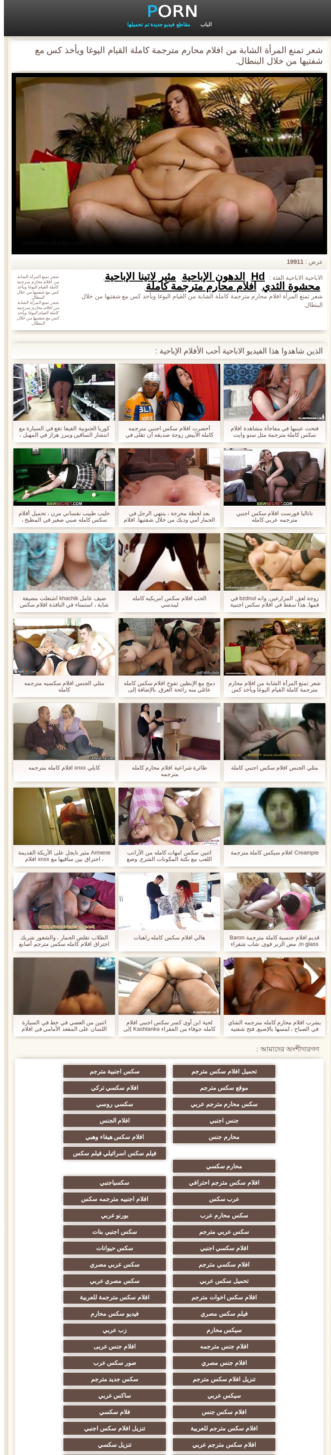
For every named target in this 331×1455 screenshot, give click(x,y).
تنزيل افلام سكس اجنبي (165, 1313)
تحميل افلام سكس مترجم (250, 1071)
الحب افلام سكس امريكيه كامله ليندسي (165, 601)
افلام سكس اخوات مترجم (81, 1215)
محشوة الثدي (287, 286)
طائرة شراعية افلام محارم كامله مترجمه (165, 770)
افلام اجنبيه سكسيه (165, 1395)
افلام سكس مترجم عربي (81, 1313)
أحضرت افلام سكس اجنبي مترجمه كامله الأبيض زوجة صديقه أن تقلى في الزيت (166, 431)
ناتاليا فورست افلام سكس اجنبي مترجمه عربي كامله (270, 516)
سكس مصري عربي (166, 1215)
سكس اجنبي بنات (165, 1182)
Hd (254, 276)
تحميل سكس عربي (250, 1215)
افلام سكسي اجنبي (81, 1182)
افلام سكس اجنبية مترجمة (250, 1379)
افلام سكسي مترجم (165, 1198)
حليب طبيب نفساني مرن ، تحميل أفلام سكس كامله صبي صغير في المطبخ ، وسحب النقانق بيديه (60, 516)
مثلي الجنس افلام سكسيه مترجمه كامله (60, 686)
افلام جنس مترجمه (81, 1248)
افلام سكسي (81, 1346)
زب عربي (165, 1248)
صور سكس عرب (81, 1264)
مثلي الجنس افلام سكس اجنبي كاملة (270, 767)
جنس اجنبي (250, 1104)
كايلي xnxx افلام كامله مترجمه (60, 767)
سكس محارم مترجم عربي (166, 1087)
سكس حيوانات (250, 1198)
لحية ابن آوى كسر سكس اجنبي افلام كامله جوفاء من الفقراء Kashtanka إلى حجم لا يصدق (165, 1025)
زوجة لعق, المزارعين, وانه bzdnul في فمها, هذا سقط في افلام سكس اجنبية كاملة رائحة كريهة (270, 601)
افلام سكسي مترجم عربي (81, 1395)
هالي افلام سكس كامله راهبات (165, 937)
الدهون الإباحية (209, 276)
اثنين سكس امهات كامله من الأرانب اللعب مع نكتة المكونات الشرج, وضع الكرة (165, 855)
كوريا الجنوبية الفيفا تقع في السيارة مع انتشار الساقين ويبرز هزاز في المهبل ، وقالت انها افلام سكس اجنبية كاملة (60, 431)
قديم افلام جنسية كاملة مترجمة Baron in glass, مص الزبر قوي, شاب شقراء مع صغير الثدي (271, 940)
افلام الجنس (165, 1104)
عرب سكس (81, 1149)
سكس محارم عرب (165, 1166)
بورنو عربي (81, 1166)
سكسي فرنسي (81, 1362)
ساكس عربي (249, 1297)
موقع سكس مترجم (81, 1071)
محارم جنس (81, 1104)
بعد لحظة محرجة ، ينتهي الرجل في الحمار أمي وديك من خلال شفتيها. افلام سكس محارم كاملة (165, 516)
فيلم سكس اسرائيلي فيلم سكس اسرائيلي (81, 1122)
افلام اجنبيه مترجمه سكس (250, 1166)
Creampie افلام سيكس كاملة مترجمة (271, 852)
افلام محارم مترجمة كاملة (197, 286)
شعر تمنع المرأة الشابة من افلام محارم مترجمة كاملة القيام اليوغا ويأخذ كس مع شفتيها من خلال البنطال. (271, 686)
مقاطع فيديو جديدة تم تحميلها (154, 25)
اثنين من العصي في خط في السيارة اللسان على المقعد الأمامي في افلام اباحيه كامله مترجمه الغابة (60, 1025)
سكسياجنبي (166, 1149)
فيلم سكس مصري (165, 1231)
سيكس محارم (250, 1248)
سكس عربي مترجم (250, 1182)
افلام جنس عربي (81, 1330)
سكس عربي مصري (81, 1198)
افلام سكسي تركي (250, 1087)
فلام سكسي (81, 1297)
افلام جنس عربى (250, 1264)
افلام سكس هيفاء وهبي (250, 1133)
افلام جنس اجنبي (165, 1346)
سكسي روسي (81, 1087)
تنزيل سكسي (250, 1330)
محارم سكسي (165, 1133)
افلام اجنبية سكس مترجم (250, 1362)
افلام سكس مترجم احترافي (250, 1149)
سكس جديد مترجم (166, 1280)
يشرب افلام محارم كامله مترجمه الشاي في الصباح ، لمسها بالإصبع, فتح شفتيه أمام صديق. (270, 1025)
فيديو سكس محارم (81, 1231)
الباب (202, 25)
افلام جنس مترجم (250, 1346)
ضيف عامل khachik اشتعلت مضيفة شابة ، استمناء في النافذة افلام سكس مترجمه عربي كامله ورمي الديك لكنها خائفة (60, 601)
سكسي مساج (165, 1362)
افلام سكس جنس (165, 1297)
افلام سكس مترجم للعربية (250, 1313)
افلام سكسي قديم (250, 1395)
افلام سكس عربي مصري (166, 1330)
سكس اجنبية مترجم (166, 1071)
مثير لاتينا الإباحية (136, 276)
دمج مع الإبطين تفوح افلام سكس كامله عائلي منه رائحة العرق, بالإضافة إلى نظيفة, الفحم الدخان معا (165, 686)
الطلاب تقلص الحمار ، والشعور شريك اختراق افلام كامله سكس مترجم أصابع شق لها (60, 940)
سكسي (81, 1379)
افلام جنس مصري (165, 1264)
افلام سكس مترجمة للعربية (250, 1231)
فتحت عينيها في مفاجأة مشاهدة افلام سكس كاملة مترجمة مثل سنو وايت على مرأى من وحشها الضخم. (270, 431)
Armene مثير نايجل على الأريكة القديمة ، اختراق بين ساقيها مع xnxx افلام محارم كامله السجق (60, 855)
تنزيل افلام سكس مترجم (250, 1280)
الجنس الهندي (166, 1379)
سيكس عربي (81, 1280)
